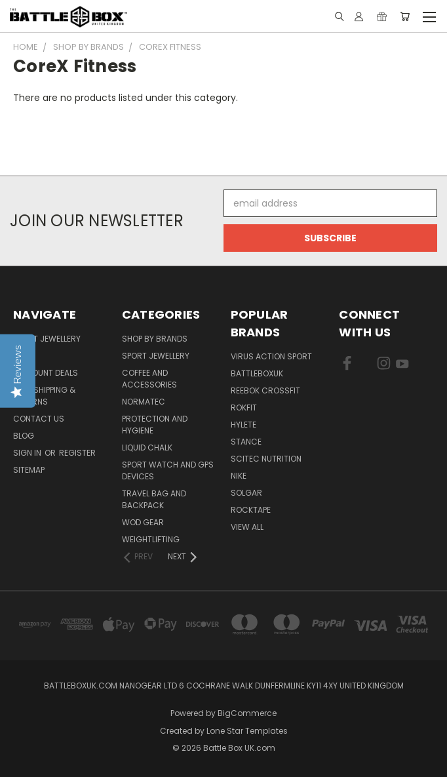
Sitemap (29, 469)
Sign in (28, 452)
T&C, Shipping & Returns (44, 395)
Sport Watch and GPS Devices (168, 470)
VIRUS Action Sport (271, 356)
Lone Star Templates (247, 730)
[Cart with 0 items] (405, 16)
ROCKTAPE (251, 509)
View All (247, 526)
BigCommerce (247, 713)
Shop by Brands (154, 338)
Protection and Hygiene (154, 424)
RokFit (244, 407)
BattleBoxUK (257, 373)
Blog (23, 435)
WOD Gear (143, 522)
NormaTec (143, 401)
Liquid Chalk (147, 447)
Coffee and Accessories (149, 378)
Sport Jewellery (47, 338)
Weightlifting (151, 539)
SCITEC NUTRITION (266, 458)
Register (77, 452)
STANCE (246, 441)
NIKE (238, 475)
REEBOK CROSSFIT (265, 390)
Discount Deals (45, 372)
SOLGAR (246, 492)
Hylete (243, 424)
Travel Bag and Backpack (154, 499)
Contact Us (38, 418)
